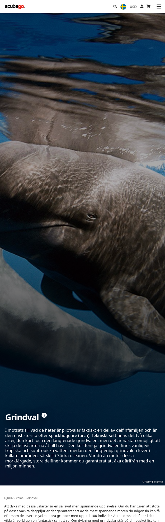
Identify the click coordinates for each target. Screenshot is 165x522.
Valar (19, 498)
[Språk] (123, 6)
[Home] (15, 6)
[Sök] (115, 6)
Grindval (31, 498)
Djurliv (8, 498)
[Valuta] (133, 6)
